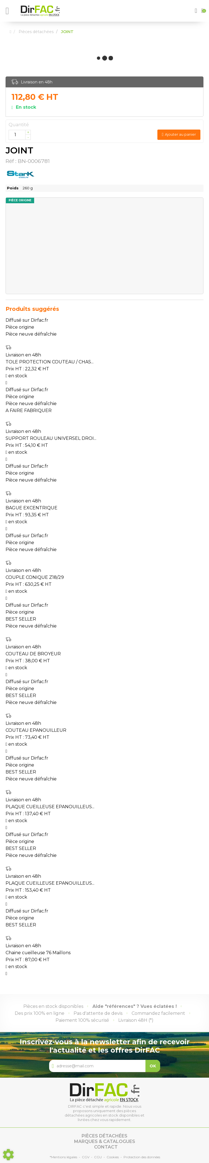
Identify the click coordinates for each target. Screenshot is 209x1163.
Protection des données (142, 1157)
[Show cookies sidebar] (8, 1154)
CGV (85, 1157)
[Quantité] (20, 135)
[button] (196, 11)
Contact (106, 1147)
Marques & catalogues (104, 1141)
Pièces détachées (104, 1136)
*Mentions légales (63, 1157)
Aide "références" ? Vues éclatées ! (134, 1006)
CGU (98, 1157)
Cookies (113, 1157)
